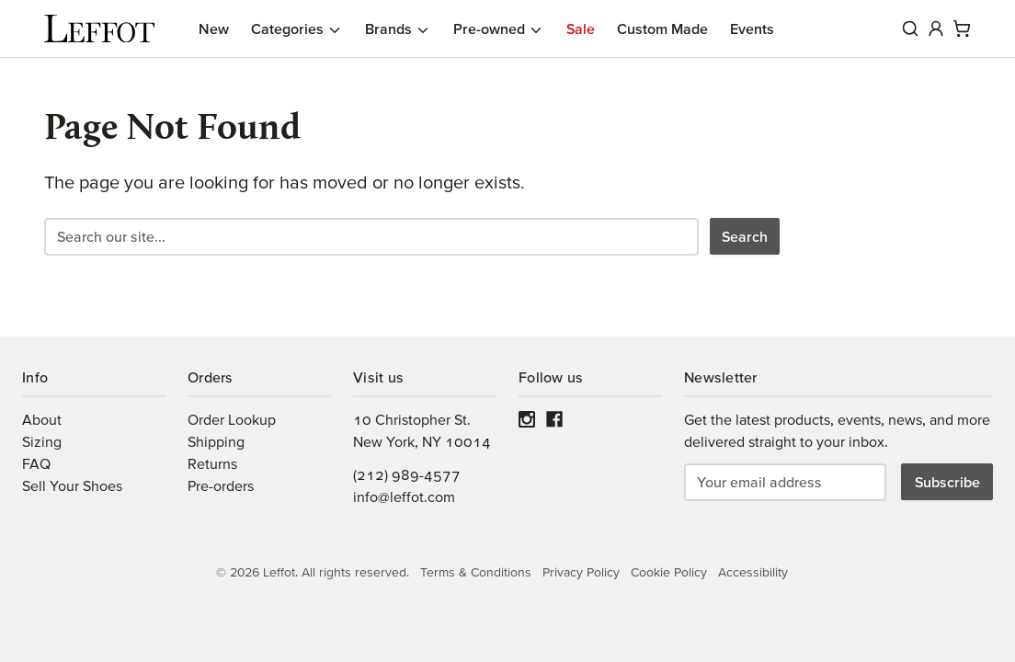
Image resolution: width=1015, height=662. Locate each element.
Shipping (216, 441)
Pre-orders (221, 485)
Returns (212, 463)
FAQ (36, 463)
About (42, 419)
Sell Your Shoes (72, 485)
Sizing (42, 441)
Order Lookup (232, 419)
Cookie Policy (669, 572)
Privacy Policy (581, 572)
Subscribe (947, 482)
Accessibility (753, 572)
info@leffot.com (404, 496)
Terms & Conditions (475, 572)
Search (745, 236)
